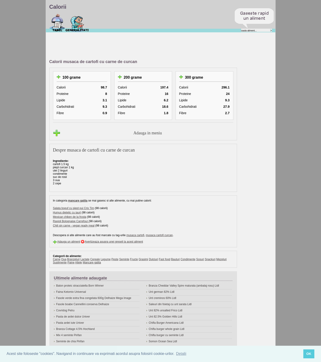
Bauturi (175, 259)
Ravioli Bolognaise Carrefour (71, 221)
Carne (57, 259)
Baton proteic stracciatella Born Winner (80, 285)
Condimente (188, 259)
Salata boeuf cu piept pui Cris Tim (73, 208)
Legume (106, 259)
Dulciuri (153, 259)
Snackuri (210, 259)
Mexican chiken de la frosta (69, 216)
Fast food (164, 259)
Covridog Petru (65, 310)
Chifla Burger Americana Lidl (166, 322)
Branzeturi (73, 259)
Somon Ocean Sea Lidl (163, 341)
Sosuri (200, 259)
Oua (64, 259)
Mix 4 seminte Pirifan (69, 335)
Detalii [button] (181, 354)
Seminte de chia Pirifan (70, 341)
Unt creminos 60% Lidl (162, 298)
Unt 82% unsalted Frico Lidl (165, 310)
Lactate (85, 259)
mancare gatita (78, 200)
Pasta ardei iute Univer (70, 322)
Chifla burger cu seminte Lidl (166, 335)
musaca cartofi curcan (159, 235)
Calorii (57, 23)
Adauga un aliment (68, 241)
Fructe (134, 259)
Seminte (124, 259)
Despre (77, 23)
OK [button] (308, 354)
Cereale (95, 259)
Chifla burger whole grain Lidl (166, 329)
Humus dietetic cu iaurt (67, 212)
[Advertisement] (132, 46)
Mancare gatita (92, 262)
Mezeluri (221, 259)
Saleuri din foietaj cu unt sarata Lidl (170, 304)
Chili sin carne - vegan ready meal (74, 225)
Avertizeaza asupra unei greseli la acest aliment (114, 241)
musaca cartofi (135, 235)
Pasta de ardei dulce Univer (73, 316)
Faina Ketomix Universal (71, 291)
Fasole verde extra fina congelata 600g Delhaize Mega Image (93, 298)
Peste (114, 259)
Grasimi (143, 259)
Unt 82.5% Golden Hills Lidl (165, 316)
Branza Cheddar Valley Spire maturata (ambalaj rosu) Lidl (184, 285)
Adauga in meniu (148, 133)
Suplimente (60, 262)
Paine (71, 262)
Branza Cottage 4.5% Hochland (75, 329)
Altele (78, 262)
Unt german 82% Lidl (161, 291)
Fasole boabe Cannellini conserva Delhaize (82, 304)
